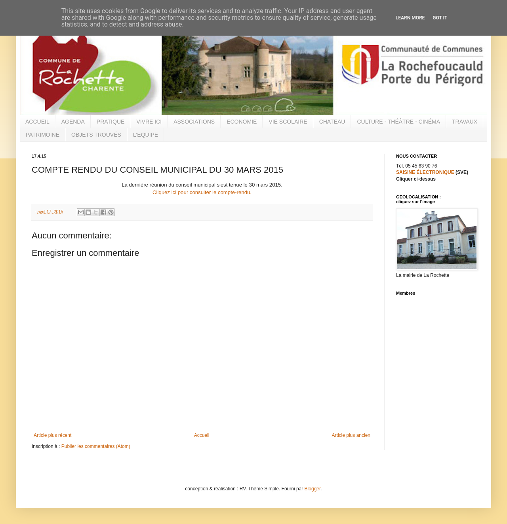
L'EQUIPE (145, 134)
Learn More (410, 18)
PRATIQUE (111, 121)
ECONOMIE (242, 121)
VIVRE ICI (149, 121)
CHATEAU (332, 121)
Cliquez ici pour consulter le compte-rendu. (202, 192)
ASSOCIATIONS (194, 121)
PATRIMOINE (42, 134)
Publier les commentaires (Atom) (95, 446)
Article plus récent (52, 435)
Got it (440, 18)
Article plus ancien (351, 435)
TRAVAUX (464, 121)
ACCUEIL (37, 121)
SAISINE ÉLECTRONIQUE (425, 172)
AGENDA (73, 121)
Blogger (313, 489)
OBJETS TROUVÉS (96, 134)
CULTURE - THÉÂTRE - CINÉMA (398, 121)
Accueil (202, 435)
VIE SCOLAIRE (288, 121)
